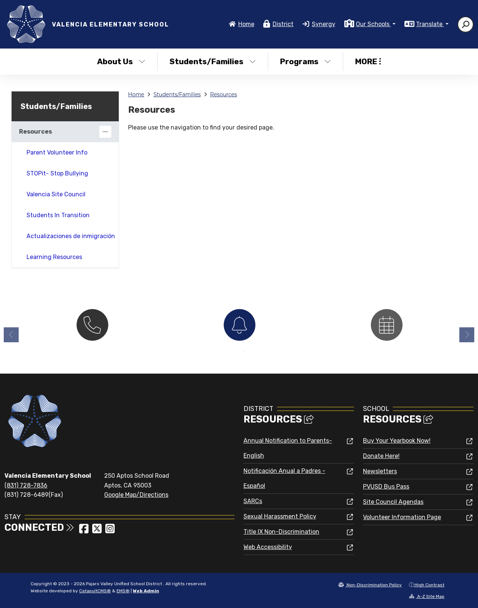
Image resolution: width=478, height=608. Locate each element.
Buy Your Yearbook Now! (397, 440)
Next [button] (466, 334)
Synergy (323, 24)
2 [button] (244, 351)
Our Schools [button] (373, 24)
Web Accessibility (267, 547)
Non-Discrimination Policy (370, 584)
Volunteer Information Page (402, 517)
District (283, 24)
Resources (223, 94)
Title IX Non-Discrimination (281, 531)
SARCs (252, 501)
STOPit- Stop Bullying (57, 173)
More (368, 61)
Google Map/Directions (136, 494)
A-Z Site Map (426, 596)
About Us (121, 61)
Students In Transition (58, 215)
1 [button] (233, 351)
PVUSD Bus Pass (386, 486)
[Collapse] (105, 132)
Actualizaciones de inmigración (71, 236)
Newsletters (380, 471)
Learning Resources (54, 257)
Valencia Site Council (56, 194)
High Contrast (429, 584)
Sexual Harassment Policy (279, 516)
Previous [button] (11, 334)
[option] (92, 324)
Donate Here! (381, 455)
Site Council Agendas (393, 501)
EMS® (123, 590)
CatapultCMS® (95, 590)
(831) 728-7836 (25, 485)
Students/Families (213, 61)
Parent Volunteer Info (57, 152)
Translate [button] (430, 24)
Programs (305, 61)
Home (246, 24)
